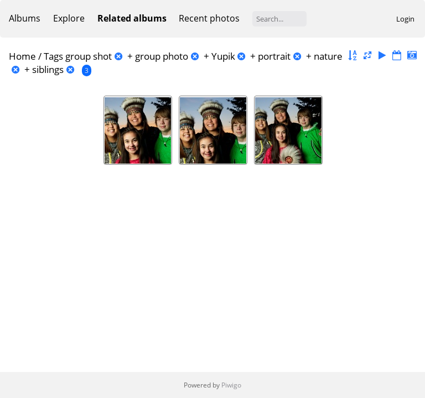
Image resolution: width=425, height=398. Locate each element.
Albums (24, 18)
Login (405, 19)
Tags (53, 56)
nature (328, 56)
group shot (88, 56)
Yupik (223, 56)
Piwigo (231, 385)
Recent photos (209, 18)
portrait (274, 56)
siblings (48, 69)
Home (22, 56)
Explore (69, 18)
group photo (161, 56)
